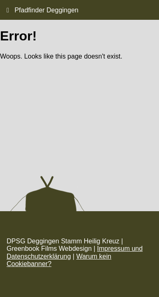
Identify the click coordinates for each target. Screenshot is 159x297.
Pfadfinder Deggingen (42, 10)
